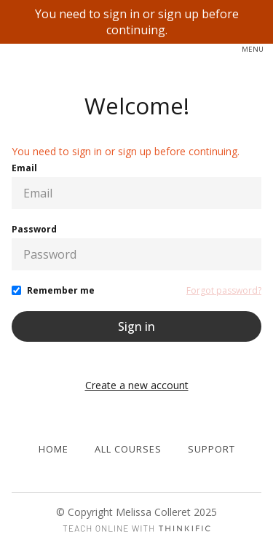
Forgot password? (223, 290)
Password (34, 229)
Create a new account (137, 385)
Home (53, 448)
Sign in (136, 326)
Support (211, 448)
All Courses (128, 448)
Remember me (61, 290)
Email (24, 168)
